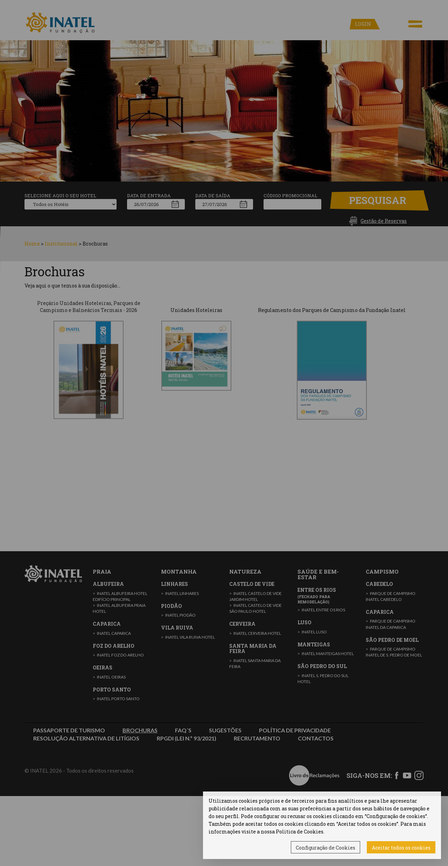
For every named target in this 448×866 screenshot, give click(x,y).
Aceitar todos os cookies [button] (401, 847)
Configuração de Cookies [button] (325, 847)
